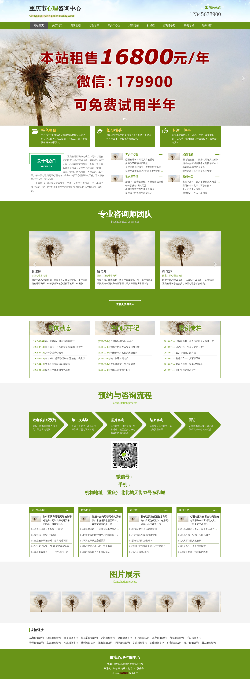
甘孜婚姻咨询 (140, 642)
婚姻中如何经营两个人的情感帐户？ (200, 163)
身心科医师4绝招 (141, 552)
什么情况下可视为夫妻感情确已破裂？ (64, 347)
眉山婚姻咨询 (209, 642)
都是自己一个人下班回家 (195, 193)
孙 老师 (167, 271)
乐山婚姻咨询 (194, 637)
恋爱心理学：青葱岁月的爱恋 (139, 159)
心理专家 (94, 25)
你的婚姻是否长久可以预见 (96, 552)
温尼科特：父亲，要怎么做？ (197, 185)
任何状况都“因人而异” (136, 185)
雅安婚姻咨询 (105, 642)
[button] (6, 77)
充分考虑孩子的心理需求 (122, 364)
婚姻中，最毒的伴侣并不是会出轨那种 (144, 182)
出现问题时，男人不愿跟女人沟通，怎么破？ (205, 182)
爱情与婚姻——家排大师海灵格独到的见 (103, 529)
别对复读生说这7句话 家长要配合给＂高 (54, 546)
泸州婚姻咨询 (108, 637)
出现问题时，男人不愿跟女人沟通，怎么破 (197, 341)
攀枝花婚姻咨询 (89, 637)
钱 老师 (101, 271)
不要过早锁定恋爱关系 (194, 167)
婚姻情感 (134, 25)
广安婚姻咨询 (174, 642)
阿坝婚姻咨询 (122, 642)
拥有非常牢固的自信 (120, 370)
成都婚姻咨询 (36, 637)
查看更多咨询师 (125, 304)
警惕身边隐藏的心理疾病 (57, 364)
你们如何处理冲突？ (186, 370)
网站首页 (39, 25)
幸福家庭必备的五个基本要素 (197, 171)
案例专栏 (189, 25)
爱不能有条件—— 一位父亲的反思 (51, 552)
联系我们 (207, 25)
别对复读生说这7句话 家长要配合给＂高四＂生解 (149, 171)
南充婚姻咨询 (71, 642)
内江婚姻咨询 (176, 637)
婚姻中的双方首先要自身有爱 (139, 189)
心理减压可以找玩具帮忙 (144, 535)
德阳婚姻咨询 (125, 637)
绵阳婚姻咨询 (54, 637)
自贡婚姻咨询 (71, 637)
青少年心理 (113, 25)
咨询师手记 (169, 25)
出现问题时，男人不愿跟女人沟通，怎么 (201, 529)
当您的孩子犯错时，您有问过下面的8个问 (54, 540)
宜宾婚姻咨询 (54, 642)
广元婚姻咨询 (142, 637)
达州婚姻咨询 (88, 642)
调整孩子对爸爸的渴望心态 (138, 193)
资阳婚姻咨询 (36, 642)
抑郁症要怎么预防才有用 (144, 529)
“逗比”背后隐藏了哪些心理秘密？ (148, 546)
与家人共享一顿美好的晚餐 (189, 364)
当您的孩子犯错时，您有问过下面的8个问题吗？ (149, 167)
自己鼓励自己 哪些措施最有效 (60, 341)
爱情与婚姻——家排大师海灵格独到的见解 (204, 159)
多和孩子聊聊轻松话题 (136, 163)
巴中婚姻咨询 (191, 642)
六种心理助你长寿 (54, 353)
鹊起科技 (124, 673)
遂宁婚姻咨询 (159, 637)
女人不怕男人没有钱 (193, 189)
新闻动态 (75, 25)
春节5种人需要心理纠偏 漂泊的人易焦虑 (65, 358)
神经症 (151, 25)
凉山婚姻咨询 (157, 642)
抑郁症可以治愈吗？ (142, 540)
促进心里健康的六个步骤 (57, 370)
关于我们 (57, 25)
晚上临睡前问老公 (119, 358)
